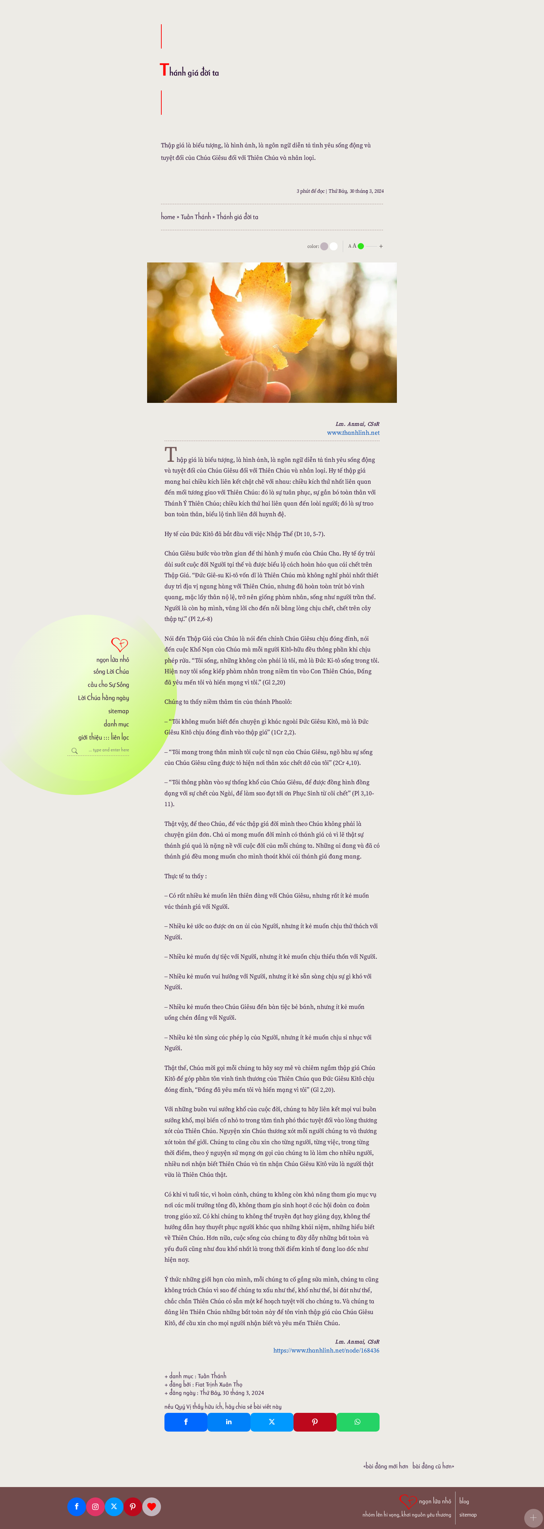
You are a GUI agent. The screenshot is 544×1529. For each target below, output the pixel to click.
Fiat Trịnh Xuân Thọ (219, 1384)
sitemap (118, 711)
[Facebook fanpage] (76, 1506)
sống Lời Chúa (111, 671)
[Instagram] (95, 1506)
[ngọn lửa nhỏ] (98, 649)
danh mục (116, 724)
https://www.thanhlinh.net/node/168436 (326, 1350)
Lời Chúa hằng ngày (103, 697)
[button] (533, 1518)
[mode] (324, 246)
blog (464, 1501)
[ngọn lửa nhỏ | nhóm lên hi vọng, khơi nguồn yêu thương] (407, 1505)
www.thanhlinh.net (353, 432)
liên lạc (120, 737)
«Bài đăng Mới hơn (385, 1466)
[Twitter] (114, 1506)
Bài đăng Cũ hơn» (433, 1466)
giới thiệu (90, 737)
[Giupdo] (151, 1506)
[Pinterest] (133, 1506)
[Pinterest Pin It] (315, 1422)
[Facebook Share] (185, 1422)
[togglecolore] (334, 246)
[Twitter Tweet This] (272, 1422)
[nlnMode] (367, 245)
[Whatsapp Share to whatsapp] (358, 1422)
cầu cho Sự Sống (108, 684)
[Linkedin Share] (228, 1422)
